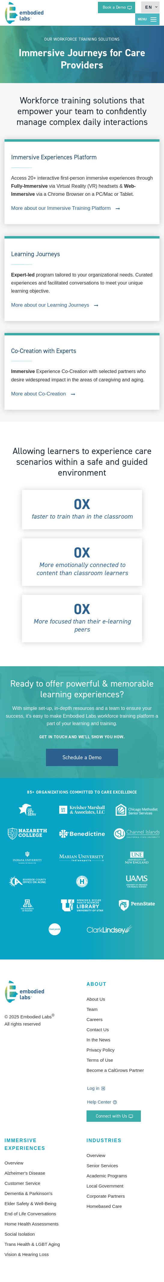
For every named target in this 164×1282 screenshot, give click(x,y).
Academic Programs (107, 1175)
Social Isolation (20, 1234)
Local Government (105, 1185)
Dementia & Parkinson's (29, 1193)
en (148, 7)
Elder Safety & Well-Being (30, 1203)
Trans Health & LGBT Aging (32, 1244)
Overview (14, 1162)
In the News (98, 1039)
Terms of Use (100, 1060)
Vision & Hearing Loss (27, 1254)
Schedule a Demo (82, 757)
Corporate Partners (106, 1196)
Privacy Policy (100, 1049)
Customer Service (22, 1183)
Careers (94, 1019)
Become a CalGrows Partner (115, 1070)
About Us (96, 999)
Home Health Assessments (32, 1223)
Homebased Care (104, 1206)
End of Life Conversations (30, 1213)
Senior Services (102, 1165)
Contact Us (98, 1029)
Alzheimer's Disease (25, 1173)
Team (92, 1009)
